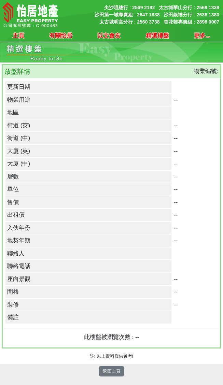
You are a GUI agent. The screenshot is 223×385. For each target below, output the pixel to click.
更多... (202, 35)
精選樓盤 (157, 35)
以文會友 (109, 35)
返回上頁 (112, 371)
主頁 (18, 35)
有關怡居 (60, 35)
